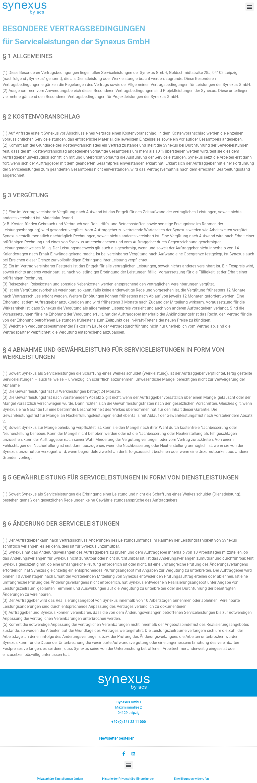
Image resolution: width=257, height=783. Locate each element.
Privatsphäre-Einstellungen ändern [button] (60, 778)
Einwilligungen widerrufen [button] (191, 778)
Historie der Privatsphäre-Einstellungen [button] (128, 778)
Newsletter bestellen (117, 738)
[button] (249, 7)
